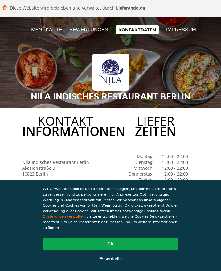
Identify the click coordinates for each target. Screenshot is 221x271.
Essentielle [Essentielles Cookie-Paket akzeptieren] (110, 258)
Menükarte (46, 29)
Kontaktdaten (137, 29)
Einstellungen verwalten (64, 216)
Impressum (181, 29)
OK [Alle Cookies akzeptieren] (110, 243)
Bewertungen (88, 29)
